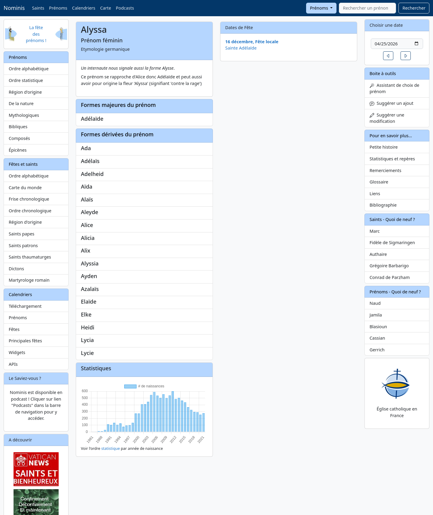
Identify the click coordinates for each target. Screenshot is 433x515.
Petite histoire (384, 147)
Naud (375, 303)
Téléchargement (25, 306)
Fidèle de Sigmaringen (392, 242)
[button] (388, 55)
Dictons (16, 268)
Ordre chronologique (30, 211)
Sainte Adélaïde (240, 48)
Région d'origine (25, 92)
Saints (38, 8)
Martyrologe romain (29, 280)
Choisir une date (386, 25)
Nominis (14, 7)
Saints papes (21, 234)
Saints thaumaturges (30, 257)
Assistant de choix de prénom (394, 88)
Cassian (377, 338)
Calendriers (83, 8)
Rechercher (413, 8)
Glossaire (379, 182)
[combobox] (367, 8)
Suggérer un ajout (391, 103)
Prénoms (58, 8)
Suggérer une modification (387, 118)
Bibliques (18, 126)
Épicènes (18, 150)
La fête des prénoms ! (36, 34)
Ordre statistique (26, 80)
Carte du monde (25, 187)
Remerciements (385, 170)
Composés (19, 138)
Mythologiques (24, 115)
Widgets (17, 352)
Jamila (376, 315)
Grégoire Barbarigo (389, 265)
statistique (110, 448)
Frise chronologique (29, 199)
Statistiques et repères (392, 159)
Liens (375, 193)
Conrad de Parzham (390, 277)
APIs (13, 364)
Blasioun (378, 326)
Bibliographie (383, 205)
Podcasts (125, 8)
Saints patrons (23, 245)
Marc (375, 231)
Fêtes (14, 329)
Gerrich (377, 350)
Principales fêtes (25, 341)
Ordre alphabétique (29, 68)
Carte (105, 8)
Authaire (378, 254)
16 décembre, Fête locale (251, 41)
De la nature (21, 103)
